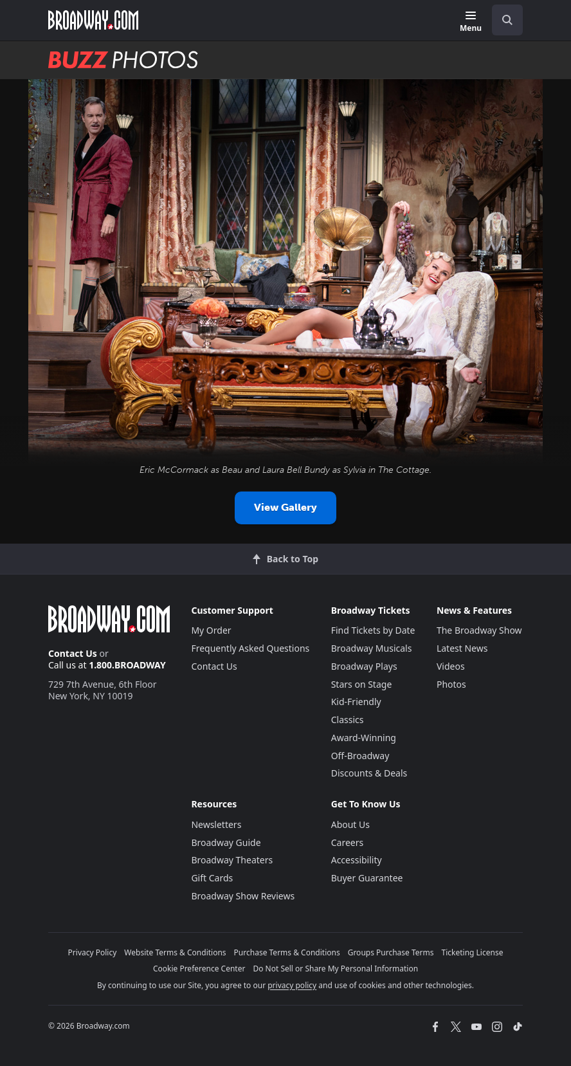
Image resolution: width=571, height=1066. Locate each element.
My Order (211, 630)
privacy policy (291, 985)
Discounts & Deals (369, 773)
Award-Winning (363, 737)
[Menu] (471, 22)
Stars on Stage (361, 684)
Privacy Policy (92, 952)
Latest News (462, 648)
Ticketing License (472, 952)
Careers (347, 842)
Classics (347, 719)
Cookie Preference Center (199, 968)
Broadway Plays (364, 666)
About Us (350, 824)
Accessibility (356, 860)
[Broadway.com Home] (93, 20)
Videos (451, 666)
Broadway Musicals (371, 648)
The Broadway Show (479, 630)
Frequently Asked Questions (250, 648)
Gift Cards (212, 878)
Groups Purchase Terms (391, 952)
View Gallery (285, 507)
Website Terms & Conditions (175, 952)
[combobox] (502, 20)
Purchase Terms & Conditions (287, 952)
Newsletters (216, 824)
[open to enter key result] (507, 20)
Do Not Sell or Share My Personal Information (335, 968)
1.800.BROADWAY (127, 665)
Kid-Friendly (356, 701)
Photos (451, 684)
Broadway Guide (225, 842)
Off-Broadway (360, 755)
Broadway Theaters (232, 860)
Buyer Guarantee (367, 878)
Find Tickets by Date (373, 630)
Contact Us (72, 653)
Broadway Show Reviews (243, 896)
